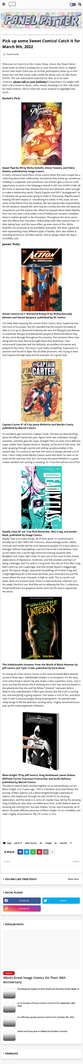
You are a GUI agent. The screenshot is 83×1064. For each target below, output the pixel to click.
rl (11, 34)
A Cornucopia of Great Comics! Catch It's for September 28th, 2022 (46, 1004)
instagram (24, 908)
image (48, 843)
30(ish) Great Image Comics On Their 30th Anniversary (34, 980)
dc (41, 843)
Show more (73, 879)
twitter (63, 900)
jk (56, 843)
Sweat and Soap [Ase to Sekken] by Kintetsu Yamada (42, 1031)
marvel (63, 843)
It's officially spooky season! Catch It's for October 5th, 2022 (45, 1017)
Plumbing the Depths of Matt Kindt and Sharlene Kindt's (48, 988)
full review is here (46, 813)
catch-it (18, 843)
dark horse (31, 843)
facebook (24, 900)
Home (5, 34)
